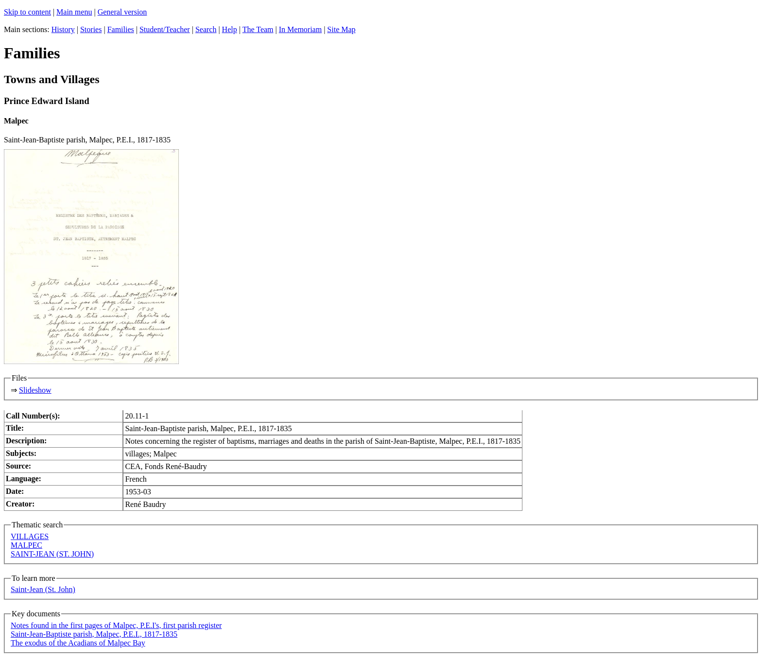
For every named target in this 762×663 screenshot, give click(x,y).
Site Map (341, 29)
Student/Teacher (164, 29)
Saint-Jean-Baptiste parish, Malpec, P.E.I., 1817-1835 (94, 634)
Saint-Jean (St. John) (43, 589)
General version (122, 12)
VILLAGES (30, 536)
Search (206, 29)
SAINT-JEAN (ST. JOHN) (52, 554)
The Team (258, 29)
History (63, 29)
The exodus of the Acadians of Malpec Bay (78, 643)
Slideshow (35, 390)
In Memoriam (300, 29)
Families (120, 29)
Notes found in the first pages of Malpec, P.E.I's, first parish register (116, 625)
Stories (91, 29)
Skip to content (27, 12)
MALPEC (26, 545)
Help (229, 29)
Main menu (74, 12)
